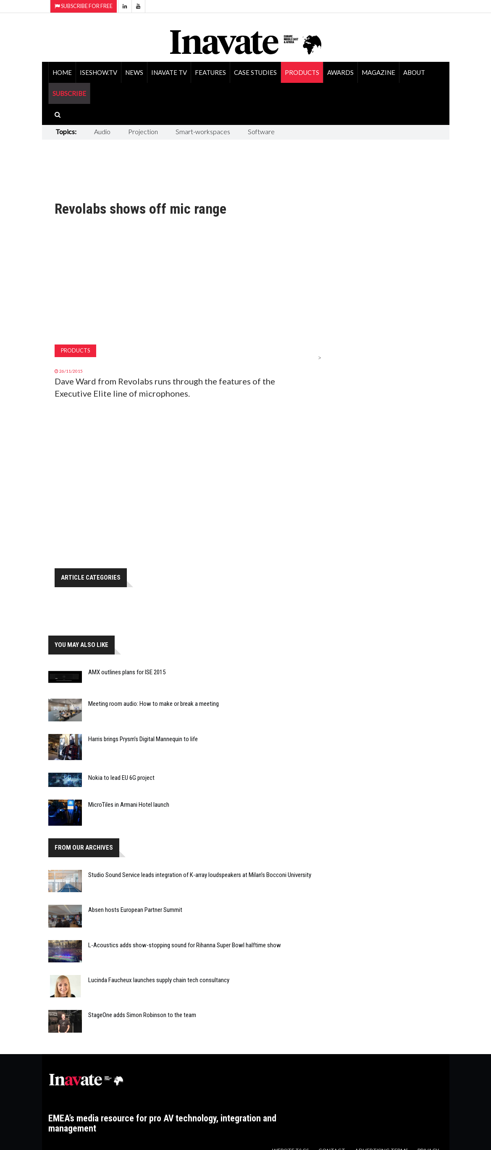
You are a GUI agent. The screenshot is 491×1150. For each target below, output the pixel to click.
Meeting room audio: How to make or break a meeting (153, 703)
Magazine (378, 72)
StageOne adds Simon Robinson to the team (142, 1015)
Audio (102, 131)
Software (261, 131)
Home (62, 72)
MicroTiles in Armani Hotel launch (128, 804)
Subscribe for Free (84, 6)
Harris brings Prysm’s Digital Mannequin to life (143, 739)
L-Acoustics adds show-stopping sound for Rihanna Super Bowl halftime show (184, 945)
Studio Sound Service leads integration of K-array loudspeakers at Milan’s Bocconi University (199, 875)
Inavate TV (169, 72)
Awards (340, 72)
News (134, 72)
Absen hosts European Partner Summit (135, 910)
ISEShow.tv (98, 72)
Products (302, 72)
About (414, 72)
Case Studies (255, 72)
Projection (143, 131)
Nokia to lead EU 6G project (121, 778)
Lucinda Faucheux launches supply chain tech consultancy (158, 980)
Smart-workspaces (203, 131)
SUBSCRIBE (69, 93)
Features (210, 72)
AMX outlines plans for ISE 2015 (126, 672)
